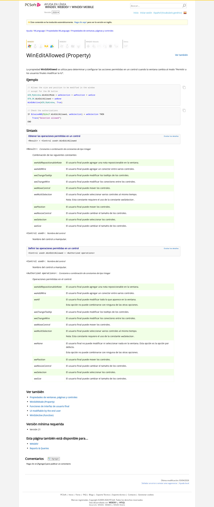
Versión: (48, 12)
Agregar (53, 460)
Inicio (136, 12)
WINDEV (34, 445)
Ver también (181, 54)
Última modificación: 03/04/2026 (175, 481)
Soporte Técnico (103, 494)
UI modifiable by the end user (45, 412)
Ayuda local (184, 484)
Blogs (91, 494)
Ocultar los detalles (171, 137)
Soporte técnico (119, 494)
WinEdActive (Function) (41, 416)
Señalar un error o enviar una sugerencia (159, 484)
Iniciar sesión (146, 12)
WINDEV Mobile (119, 505)
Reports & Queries (39, 449)
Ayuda (29, 30)
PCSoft (63, 494)
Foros (78, 494)
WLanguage (39, 30)
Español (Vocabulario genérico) (168, 12)
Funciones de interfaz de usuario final (49, 407)
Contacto (132, 494)
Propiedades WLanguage (57, 30)
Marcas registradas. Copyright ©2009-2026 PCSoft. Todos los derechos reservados (107, 500)
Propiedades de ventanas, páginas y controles (92, 30)
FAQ (84, 494)
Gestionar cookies (146, 494)
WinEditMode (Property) (42, 403)
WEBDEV (108, 505)
